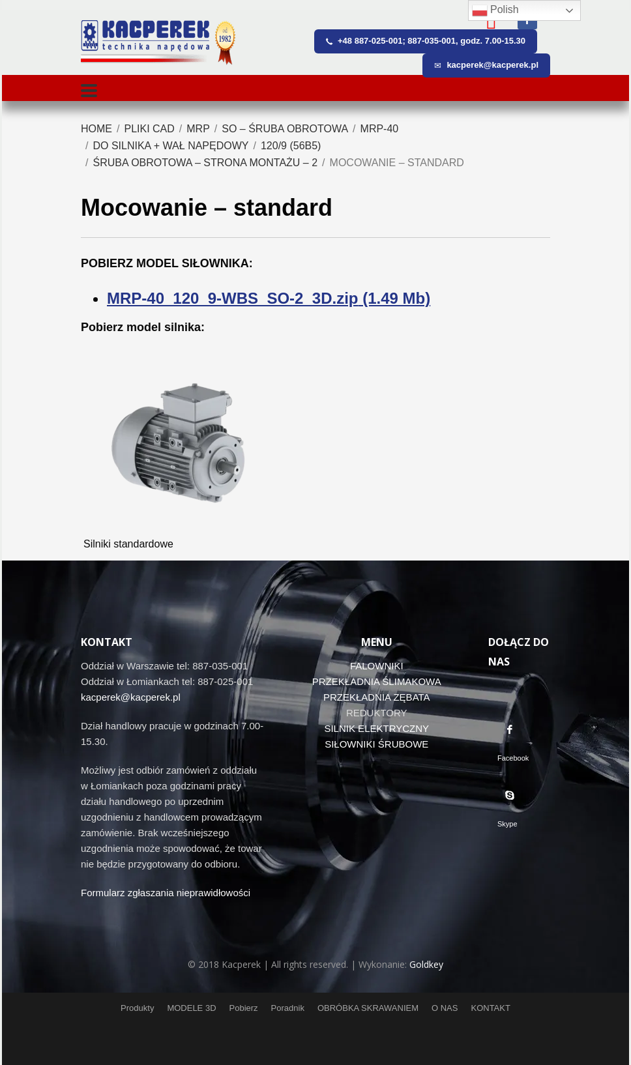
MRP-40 (379, 128)
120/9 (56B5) (291, 145)
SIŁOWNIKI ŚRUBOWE (376, 744)
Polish (495, 10)
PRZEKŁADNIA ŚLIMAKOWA (376, 681)
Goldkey (426, 964)
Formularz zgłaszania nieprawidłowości (165, 892)
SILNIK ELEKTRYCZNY (376, 728)
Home (96, 128)
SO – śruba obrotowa (285, 128)
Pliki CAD (149, 128)
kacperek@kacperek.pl (131, 697)
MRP (198, 128)
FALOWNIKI (377, 665)
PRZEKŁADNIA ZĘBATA (376, 697)
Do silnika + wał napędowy (170, 145)
